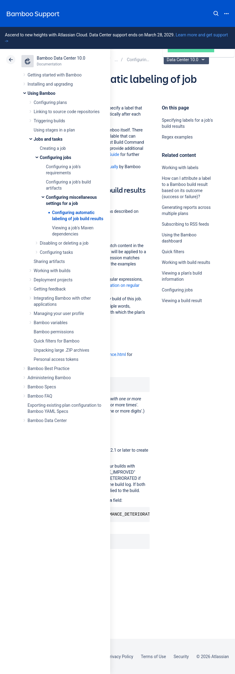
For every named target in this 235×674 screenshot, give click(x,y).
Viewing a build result (182, 300)
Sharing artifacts (49, 261)
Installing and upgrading (50, 84)
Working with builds (52, 270)
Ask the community (183, 360)
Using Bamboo (41, 93)
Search (216, 13)
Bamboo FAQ (40, 396)
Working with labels (180, 167)
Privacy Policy (120, 656)
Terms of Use (153, 656)
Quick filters (173, 251)
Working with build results (186, 262)
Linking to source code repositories (66, 111)
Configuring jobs (55, 157)
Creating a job (53, 148)
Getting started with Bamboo (55, 74)
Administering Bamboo (49, 377)
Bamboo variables (51, 322)
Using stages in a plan (54, 130)
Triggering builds (49, 120)
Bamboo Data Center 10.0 (61, 58)
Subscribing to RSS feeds (185, 224)
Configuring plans (50, 102)
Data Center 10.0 (187, 60)
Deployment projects (53, 279)
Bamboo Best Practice (48, 368)
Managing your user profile (59, 313)
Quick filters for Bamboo (57, 341)
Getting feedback (50, 289)
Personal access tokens (56, 359)
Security (181, 656)
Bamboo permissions (54, 331)
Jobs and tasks (48, 139)
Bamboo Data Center (47, 420)
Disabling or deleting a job (64, 243)
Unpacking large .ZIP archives (61, 350)
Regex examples (177, 137)
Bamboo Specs (42, 386)
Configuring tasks (56, 252)
